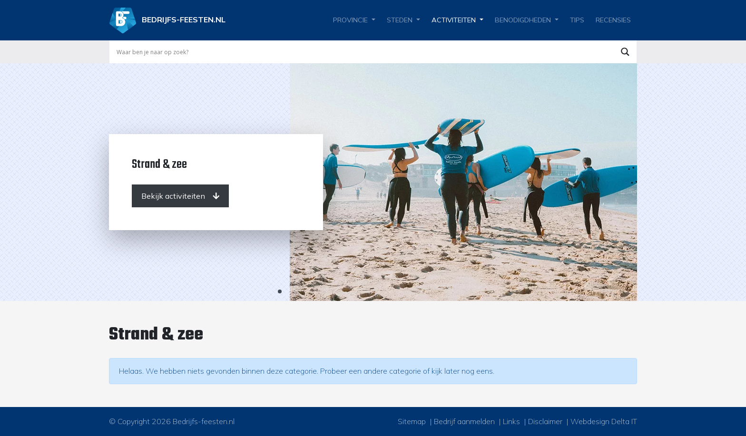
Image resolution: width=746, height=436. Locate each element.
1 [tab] (280, 291)
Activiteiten (454, 20)
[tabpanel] (373, 182)
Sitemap (412, 421)
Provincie (350, 20)
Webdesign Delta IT (603, 421)
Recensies (613, 20)
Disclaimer (545, 421)
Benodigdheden (523, 20)
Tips (577, 20)
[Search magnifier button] (625, 51)
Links (511, 421)
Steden (399, 20)
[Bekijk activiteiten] (180, 195)
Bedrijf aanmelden (464, 421)
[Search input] (364, 51)
